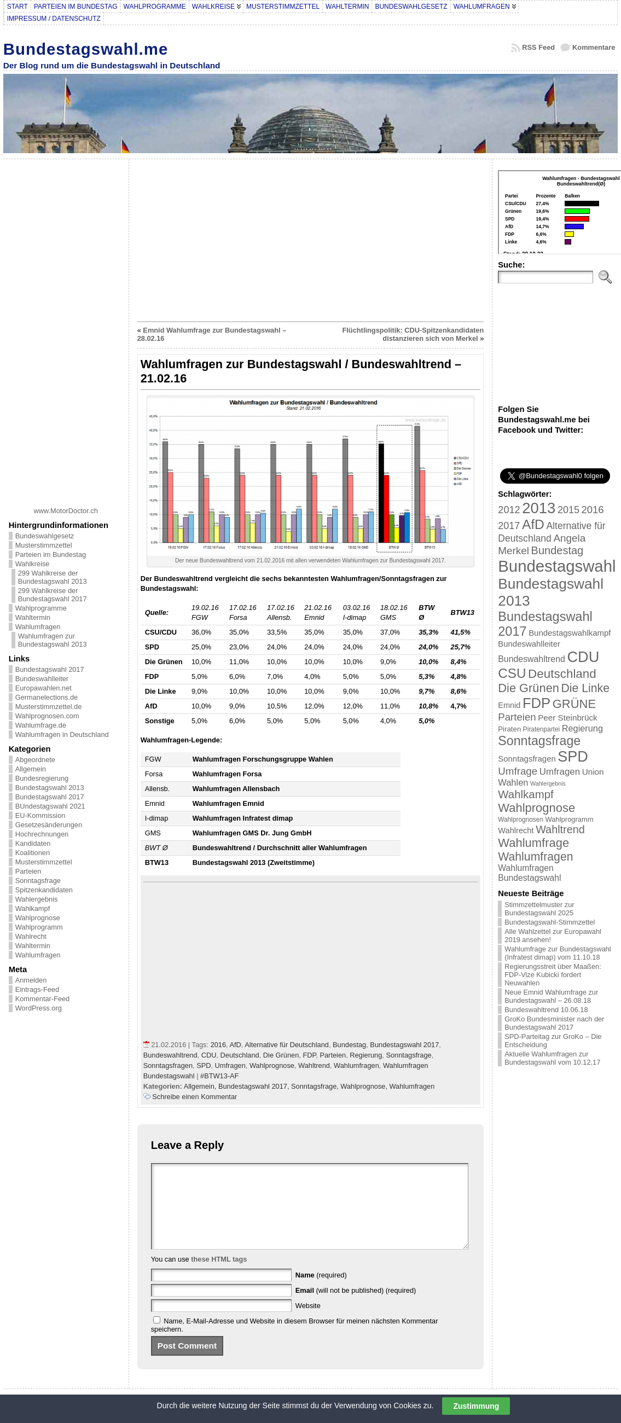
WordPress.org (38, 1008)
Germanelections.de (46, 697)
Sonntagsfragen (168, 1065)
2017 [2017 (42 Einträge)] (509, 525)
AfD (235, 1045)
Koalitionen (32, 853)
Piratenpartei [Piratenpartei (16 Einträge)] (541, 729)
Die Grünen (281, 1055)
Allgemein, (201, 1086)
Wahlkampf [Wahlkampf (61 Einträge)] (525, 794)
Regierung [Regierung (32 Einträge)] (582, 728)
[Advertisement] (65, 329)
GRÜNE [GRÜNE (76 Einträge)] (574, 704)
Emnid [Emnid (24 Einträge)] (509, 705)
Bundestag (349, 1045)
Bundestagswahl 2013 (49, 787)
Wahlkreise (32, 564)
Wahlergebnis (36, 899)
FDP (309, 1055)
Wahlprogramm (39, 927)
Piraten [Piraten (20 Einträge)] (509, 729)
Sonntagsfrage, (315, 1086)
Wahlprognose (37, 918)
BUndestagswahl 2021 (50, 806)
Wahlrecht (31, 936)
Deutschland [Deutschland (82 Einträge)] (562, 674)
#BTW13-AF (219, 1076)
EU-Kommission (40, 815)
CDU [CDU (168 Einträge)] (583, 656)
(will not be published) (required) (355, 1307)
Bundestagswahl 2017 (49, 669)
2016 (218, 1045)
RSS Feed (538, 47)
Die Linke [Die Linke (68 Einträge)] (585, 688)
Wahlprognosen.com (47, 716)
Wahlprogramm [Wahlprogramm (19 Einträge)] (569, 819)
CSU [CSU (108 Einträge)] (512, 673)
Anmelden (31, 980)
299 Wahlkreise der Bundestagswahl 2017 (52, 594)
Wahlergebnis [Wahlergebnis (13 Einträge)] (548, 783)
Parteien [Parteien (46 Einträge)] (517, 717)
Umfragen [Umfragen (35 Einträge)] (559, 771)
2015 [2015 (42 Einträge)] (568, 509)
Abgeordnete (35, 760)
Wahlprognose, (364, 1086)
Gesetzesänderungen (48, 825)
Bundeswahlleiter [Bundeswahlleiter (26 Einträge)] (529, 643)
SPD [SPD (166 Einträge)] (573, 756)
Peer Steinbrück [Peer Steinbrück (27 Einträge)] (567, 717)
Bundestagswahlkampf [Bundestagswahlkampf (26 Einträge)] (570, 632)
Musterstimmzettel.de (48, 706)
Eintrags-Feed (37, 989)
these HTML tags (219, 1275)
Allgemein (30, 769)
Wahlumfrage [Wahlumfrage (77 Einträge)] (533, 843)
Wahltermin (32, 617)
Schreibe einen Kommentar (194, 1097)
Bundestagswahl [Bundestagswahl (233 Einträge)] (557, 566)
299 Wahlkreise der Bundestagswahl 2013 (52, 577)
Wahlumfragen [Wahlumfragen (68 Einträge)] (535, 856)
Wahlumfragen (38, 627)
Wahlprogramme (41, 608)
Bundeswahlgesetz (44, 536)
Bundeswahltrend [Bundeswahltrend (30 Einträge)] (531, 659)
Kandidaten (33, 843)
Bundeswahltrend (170, 1055)
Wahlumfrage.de (40, 725)
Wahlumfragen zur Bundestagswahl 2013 (52, 640)
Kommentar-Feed (42, 999)
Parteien (28, 871)
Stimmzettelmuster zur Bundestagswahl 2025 (539, 909)
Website (308, 1322)
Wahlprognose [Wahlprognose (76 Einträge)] (536, 808)
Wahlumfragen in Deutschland (62, 734)
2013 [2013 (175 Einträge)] (538, 507)
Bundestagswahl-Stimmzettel (549, 922)
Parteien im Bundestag (50, 554)
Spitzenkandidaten (44, 890)
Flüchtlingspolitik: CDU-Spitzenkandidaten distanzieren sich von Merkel (413, 334)
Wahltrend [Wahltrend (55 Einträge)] (560, 829)
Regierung (366, 1055)
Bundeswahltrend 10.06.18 (546, 1010)
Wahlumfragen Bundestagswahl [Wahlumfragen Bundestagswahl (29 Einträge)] (529, 872)
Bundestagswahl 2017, (254, 1086)
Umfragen (230, 1065)
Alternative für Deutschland (287, 1045)
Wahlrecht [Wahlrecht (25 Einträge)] (515, 830)
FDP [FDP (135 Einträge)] (536, 703)
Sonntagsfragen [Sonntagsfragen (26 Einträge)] (526, 758)
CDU (209, 1055)
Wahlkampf (32, 908)
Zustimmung (476, 1406)
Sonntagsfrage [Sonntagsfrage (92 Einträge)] (539, 741)
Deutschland (239, 1055)
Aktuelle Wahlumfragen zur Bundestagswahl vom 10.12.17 (552, 1058)
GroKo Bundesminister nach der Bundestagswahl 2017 (554, 1023)
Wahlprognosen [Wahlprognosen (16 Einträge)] (520, 819)
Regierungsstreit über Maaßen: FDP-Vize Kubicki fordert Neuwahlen (552, 974)
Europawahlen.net (43, 688)
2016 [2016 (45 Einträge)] (593, 509)
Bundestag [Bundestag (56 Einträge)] (557, 550)
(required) (321, 1291)
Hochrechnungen (41, 834)
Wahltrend (314, 1065)
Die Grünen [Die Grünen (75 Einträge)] (528, 688)
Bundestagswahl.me (86, 49)
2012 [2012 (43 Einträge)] (509, 509)
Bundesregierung (41, 778)
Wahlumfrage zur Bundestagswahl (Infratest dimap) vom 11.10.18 (557, 953)
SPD (203, 1065)
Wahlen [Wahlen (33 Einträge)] (513, 782)
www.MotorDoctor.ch (66, 511)
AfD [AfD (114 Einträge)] (533, 524)
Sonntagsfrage (38, 880)
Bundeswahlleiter (41, 679)
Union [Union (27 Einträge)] (593, 771)
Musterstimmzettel (43, 545)
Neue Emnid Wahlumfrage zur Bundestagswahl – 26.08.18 (551, 996)
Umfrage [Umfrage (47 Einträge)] (517, 771)
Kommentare (593, 47)
